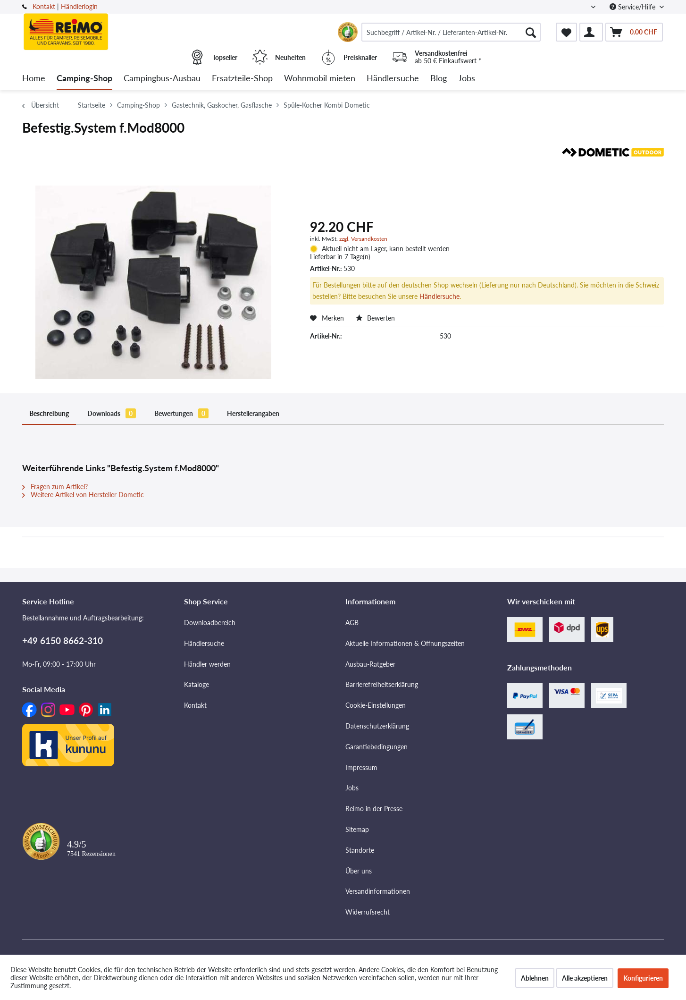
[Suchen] (531, 32)
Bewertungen (181, 413)
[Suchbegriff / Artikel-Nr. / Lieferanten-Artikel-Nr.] (451, 32)
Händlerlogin (79, 6)
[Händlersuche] (393, 78)
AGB (352, 623)
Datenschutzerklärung (377, 726)
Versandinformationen (377, 891)
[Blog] (438, 78)
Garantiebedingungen (376, 747)
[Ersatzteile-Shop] (242, 78)
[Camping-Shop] (84, 78)
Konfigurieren (643, 978)
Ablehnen (535, 978)
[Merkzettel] (566, 32)
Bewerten (375, 318)
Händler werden (207, 664)
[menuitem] (451, 32)
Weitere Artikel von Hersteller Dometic (83, 495)
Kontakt (44, 6)
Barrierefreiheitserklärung (381, 684)
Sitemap (357, 829)
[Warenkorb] (634, 32)
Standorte (359, 850)
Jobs (352, 788)
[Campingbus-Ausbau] (162, 78)
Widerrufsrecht (367, 912)
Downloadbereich (209, 623)
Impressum (361, 767)
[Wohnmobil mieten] (319, 78)
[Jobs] (466, 78)
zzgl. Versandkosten (363, 238)
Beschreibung (49, 413)
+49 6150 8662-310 (62, 640)
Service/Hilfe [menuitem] (633, 7)
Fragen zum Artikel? (55, 487)
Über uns (358, 871)
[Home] (33, 78)
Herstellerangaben (253, 413)
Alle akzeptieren (585, 978)
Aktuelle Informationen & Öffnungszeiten (405, 643)
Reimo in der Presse (373, 809)
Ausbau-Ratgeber (370, 664)
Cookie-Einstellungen (375, 705)
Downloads (111, 413)
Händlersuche (439, 296)
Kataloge (196, 684)
